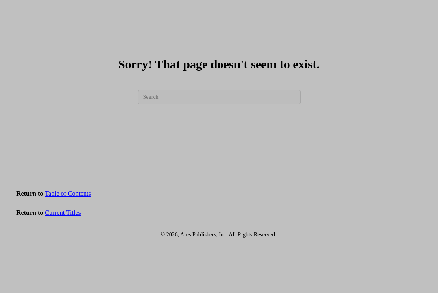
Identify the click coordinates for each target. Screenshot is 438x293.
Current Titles (63, 212)
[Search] (219, 97)
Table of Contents (68, 193)
